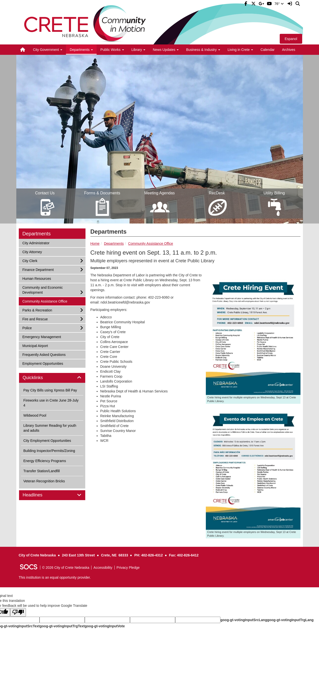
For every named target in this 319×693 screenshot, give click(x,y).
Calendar (267, 50)
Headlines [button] (38, 495)
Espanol (291, 39)
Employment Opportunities (42, 363)
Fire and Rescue (35, 318)
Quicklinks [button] (38, 377)
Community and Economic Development (42, 289)
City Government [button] (47, 50)
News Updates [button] (166, 50)
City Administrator (36, 242)
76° (279, 4)
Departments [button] (81, 50)
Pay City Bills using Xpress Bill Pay (50, 390)
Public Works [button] (112, 50)
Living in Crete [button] (240, 50)
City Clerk (30, 260)
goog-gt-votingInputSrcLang (243, 620)
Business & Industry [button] (203, 50)
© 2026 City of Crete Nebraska (65, 568)
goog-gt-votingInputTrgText (62, 626)
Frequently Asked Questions (44, 354)
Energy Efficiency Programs (44, 461)
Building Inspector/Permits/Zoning (49, 451)
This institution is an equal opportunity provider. (55, 577)
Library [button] (138, 50)
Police (29, 327)
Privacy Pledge (128, 568)
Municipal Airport (35, 345)
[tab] (52, 378)
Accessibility (102, 568)
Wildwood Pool (34, 415)
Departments (114, 243)
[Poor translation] (18, 612)
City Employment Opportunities (47, 441)
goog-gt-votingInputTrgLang (290, 620)
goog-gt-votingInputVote (105, 626)
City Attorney (32, 251)
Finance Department (38, 269)
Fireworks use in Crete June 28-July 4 (51, 402)
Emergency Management (41, 336)
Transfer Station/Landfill (41, 471)
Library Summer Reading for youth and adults (49, 428)
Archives (288, 50)
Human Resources (36, 278)
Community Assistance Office (150, 243)
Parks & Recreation (37, 309)
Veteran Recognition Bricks (44, 481)
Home (95, 243)
